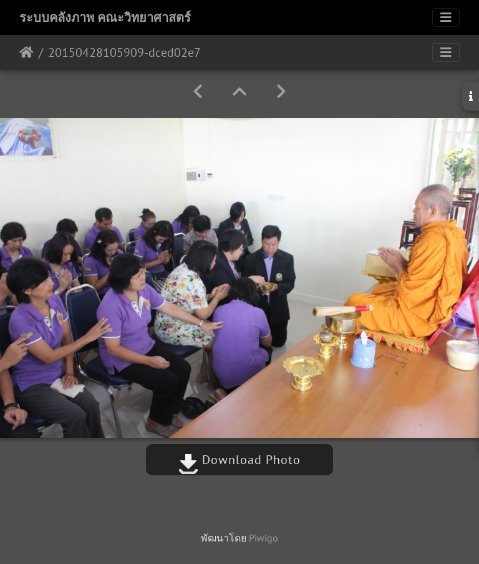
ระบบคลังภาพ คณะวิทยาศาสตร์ (105, 17)
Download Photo (239, 460)
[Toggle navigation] (446, 17)
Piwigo (263, 538)
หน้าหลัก (26, 52)
